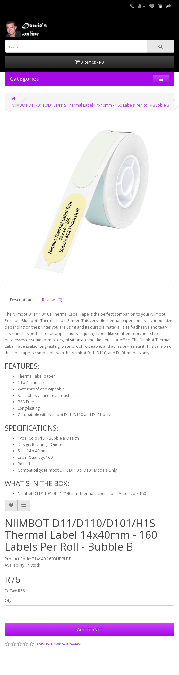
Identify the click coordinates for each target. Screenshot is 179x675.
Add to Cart (89, 629)
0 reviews (43, 644)
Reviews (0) (52, 300)
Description (20, 300)
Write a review (68, 644)
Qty (8, 600)
